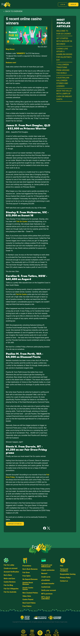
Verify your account (48, 590)
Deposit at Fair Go (15, 524)
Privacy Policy (65, 578)
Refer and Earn (9, 579)
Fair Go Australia (10, 592)
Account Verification (11, 572)
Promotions (26, 566)
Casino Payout (27, 599)
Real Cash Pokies (29, 603)
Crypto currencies (47, 570)
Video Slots (26, 596)
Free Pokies (26, 606)
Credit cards (45, 577)
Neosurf (44, 573)
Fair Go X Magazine (11, 589)
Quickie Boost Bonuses (27, 583)
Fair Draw (26, 572)
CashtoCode (45, 587)
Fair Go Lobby (9, 565)
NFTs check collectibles (45, 598)
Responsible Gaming (67, 574)
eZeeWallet (45, 580)
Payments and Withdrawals (46, 566)
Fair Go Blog (8, 585)
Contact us (64, 581)
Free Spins (26, 576)
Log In (62, 4)
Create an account (10, 568)
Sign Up (73, 4)
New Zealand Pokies (30, 593)
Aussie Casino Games (27, 588)
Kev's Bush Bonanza (30, 569)
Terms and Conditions (64, 570)
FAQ (61, 566)
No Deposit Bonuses (30, 579)
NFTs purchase (46, 594)
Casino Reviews (10, 582)
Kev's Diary (8, 575)
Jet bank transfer (47, 584)
